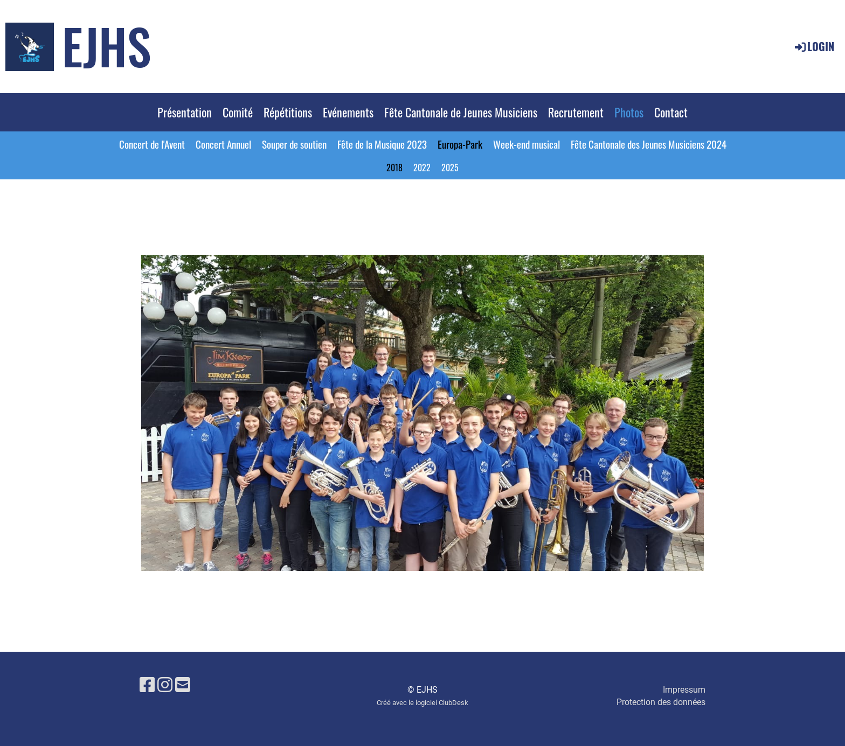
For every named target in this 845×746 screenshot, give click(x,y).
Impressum (684, 690)
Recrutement (576, 112)
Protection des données (661, 702)
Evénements (348, 112)
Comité (238, 112)
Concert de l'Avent (152, 143)
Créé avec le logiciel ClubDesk (422, 703)
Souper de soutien (294, 143)
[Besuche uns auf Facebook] (147, 685)
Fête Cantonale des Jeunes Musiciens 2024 (648, 143)
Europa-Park (460, 143)
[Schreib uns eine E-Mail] (182, 685)
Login (813, 46)
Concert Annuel (223, 143)
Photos (628, 112)
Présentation (184, 112)
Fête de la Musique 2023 (382, 143)
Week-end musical (526, 143)
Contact (671, 112)
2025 (450, 167)
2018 (394, 167)
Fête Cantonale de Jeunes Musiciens (460, 112)
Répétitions (288, 112)
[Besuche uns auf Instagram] (164, 685)
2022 (422, 167)
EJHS (106, 46)
